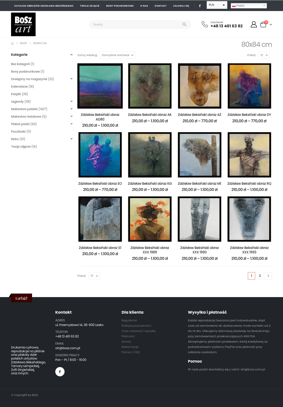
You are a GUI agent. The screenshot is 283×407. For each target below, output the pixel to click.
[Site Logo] (23, 24)
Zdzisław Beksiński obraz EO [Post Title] (100, 183)
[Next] (268, 275)
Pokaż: (251, 55)
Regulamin (129, 320)
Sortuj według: (87, 55)
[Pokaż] (264, 55)
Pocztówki (18, 131)
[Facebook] (200, 6)
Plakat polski (20, 124)
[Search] (184, 24)
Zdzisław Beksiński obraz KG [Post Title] (150, 183)
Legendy (17, 101)
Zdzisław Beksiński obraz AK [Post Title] (150, 114)
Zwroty (126, 341)
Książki (16, 94)
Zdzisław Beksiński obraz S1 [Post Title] (100, 247)
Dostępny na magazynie (29, 79)
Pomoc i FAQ (131, 352)
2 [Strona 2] (260, 275)
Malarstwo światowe (26, 116)
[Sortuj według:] (117, 55)
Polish (238, 5)
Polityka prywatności (136, 326)
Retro (15, 139)
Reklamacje (130, 347)
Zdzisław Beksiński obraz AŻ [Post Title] (199, 114)
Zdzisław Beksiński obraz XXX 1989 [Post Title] (149, 249)
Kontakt (161, 6)
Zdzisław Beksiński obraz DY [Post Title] (249, 114)
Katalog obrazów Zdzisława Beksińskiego (43, 6)
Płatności (128, 336)
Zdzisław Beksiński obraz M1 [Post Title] (199, 183)
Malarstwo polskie (24, 109)
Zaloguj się (181, 6)
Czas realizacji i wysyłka (139, 331)
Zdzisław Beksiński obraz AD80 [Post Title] (100, 116)
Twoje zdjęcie (89, 6)
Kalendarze (19, 86)
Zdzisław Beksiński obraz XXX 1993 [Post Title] (199, 249)
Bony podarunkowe (120, 6)
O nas (144, 6)
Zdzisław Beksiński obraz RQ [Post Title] (249, 183)
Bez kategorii (20, 64)
